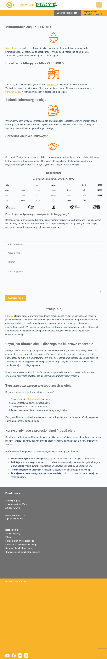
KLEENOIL (52, 84)
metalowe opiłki (33, 399)
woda (21, 354)
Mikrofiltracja (11, 48)
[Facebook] (14, 655)
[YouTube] (20, 655)
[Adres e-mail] (7, 655)
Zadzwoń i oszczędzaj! (67, 13)
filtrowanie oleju (13, 92)
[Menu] (99, 5)
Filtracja (9, 316)
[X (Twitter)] (26, 655)
